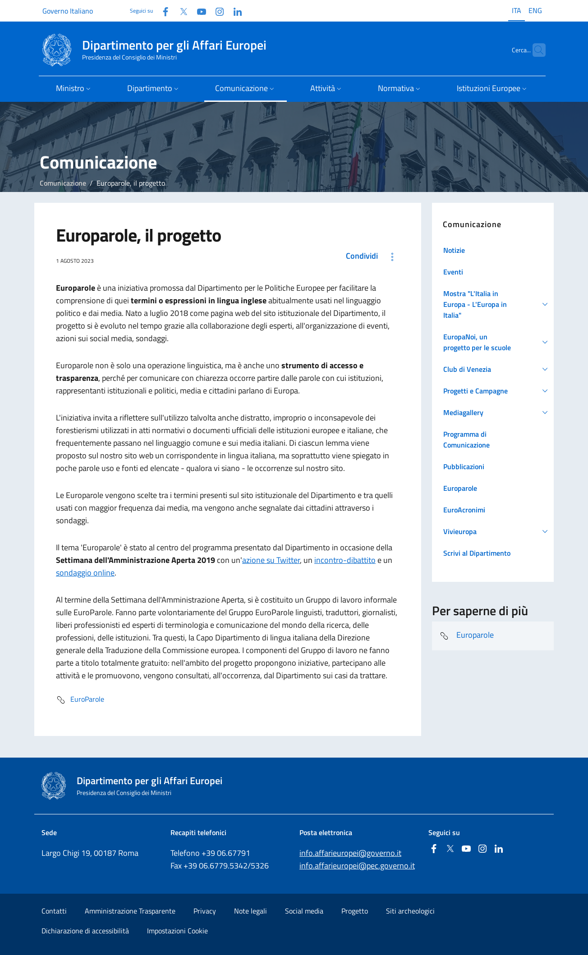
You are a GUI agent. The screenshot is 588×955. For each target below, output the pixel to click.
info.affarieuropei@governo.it (350, 853)
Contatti (54, 910)
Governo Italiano (67, 10)
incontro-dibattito (345, 560)
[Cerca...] (535, 50)
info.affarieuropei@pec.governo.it (357, 865)
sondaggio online (85, 573)
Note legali (250, 910)
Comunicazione (63, 183)
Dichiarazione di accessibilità (85, 930)
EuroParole (80, 700)
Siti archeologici (410, 910)
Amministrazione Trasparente (130, 910)
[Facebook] (162, 11)
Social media (304, 910)
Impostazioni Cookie (177, 930)
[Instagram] (216, 11)
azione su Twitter (271, 560)
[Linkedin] (234, 11)
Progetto (354, 910)
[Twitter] (180, 11)
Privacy (204, 910)
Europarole (466, 636)
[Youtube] (198, 11)
